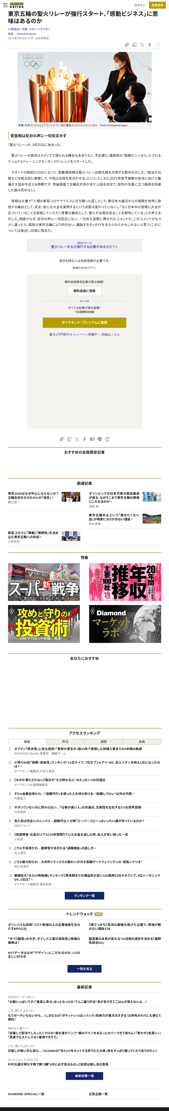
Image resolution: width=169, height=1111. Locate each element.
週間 (103, 655)
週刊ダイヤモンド (77, 1057)
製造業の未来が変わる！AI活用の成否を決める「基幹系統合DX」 (125, 854)
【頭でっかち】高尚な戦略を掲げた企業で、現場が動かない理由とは (125, 840)
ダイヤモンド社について (145, 1042)
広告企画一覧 (98, 1007)
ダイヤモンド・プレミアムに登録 (84, 322)
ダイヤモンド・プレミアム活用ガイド (29, 1064)
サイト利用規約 (18, 1071)
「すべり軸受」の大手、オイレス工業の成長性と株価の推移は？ (44, 854)
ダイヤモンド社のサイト (82, 1042)
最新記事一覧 (84, 989)
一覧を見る (84, 882)
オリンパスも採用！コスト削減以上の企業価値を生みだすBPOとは (44, 840)
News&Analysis (26, 33)
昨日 (65, 655)
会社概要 (135, 1057)
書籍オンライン (76, 1071)
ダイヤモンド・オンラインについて (30, 1042)
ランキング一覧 (84, 809)
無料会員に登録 (84, 291)
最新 (27, 655)
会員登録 (157, 5)
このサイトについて (20, 1050)
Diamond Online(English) (83, 1050)
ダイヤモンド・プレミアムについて (28, 1057)
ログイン (140, 5)
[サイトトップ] (15, 5)
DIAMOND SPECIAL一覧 (26, 1007)
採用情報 (135, 1064)
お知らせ (135, 1071)
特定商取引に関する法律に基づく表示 (31, 1078)
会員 (142, 655)
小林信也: (29, 29)
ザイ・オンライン (76, 1078)
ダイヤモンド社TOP (141, 1050)
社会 (11, 33)
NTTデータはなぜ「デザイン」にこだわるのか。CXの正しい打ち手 (44, 868)
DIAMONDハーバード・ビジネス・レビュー (91, 1064)
